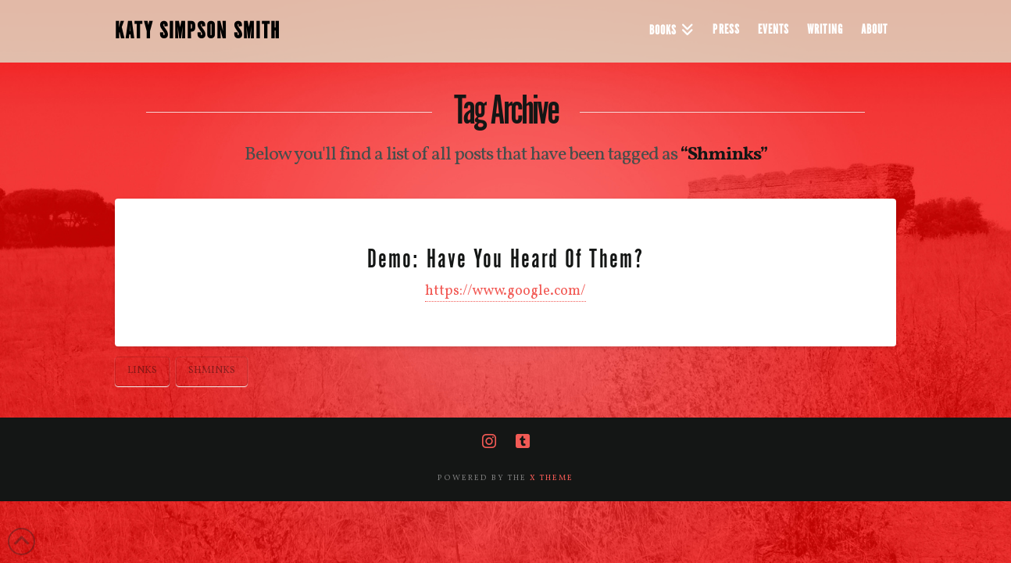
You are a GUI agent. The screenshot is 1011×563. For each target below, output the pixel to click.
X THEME (551, 477)
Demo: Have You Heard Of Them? (505, 259)
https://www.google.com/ (505, 291)
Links (142, 371)
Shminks (211, 371)
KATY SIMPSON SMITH (197, 31)
